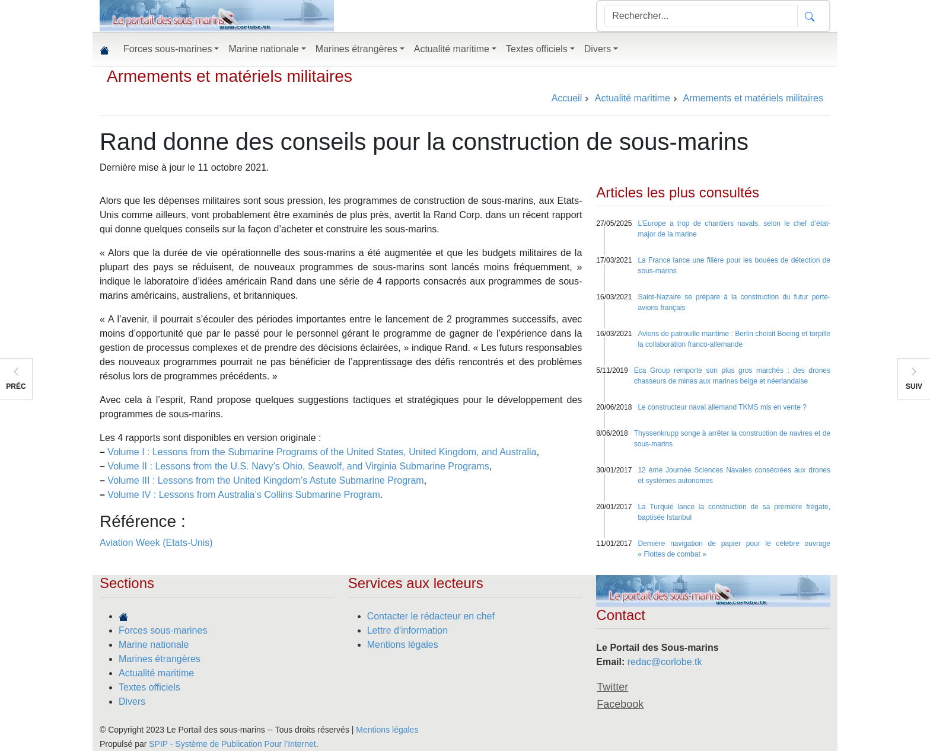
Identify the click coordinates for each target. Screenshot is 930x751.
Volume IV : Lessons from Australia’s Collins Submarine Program (243, 495)
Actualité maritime (156, 673)
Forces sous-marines (163, 630)
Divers (132, 701)
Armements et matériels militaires (229, 76)
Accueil (567, 98)
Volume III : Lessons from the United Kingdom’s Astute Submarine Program (265, 480)
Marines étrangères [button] (356, 49)
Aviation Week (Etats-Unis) (156, 543)
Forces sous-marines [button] (167, 49)
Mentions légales (402, 645)
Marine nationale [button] (263, 49)
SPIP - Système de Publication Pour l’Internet (232, 744)
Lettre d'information (407, 630)
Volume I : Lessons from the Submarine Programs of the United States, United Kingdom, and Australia (321, 452)
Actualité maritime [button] (451, 49)
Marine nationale (154, 645)
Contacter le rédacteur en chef (431, 616)
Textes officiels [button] (537, 49)
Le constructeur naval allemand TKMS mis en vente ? (722, 407)
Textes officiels (149, 687)
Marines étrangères (159, 659)
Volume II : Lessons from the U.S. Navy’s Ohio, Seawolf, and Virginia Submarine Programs (298, 466)
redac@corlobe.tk (665, 662)
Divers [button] (597, 49)
